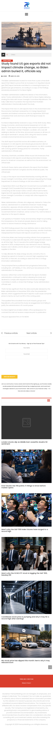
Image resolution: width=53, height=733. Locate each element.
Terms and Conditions (26, 679)
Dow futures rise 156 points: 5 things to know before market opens (23, 487)
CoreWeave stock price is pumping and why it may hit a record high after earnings (25, 618)
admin (5, 76)
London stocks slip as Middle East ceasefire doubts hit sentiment (24, 443)
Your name (26, 350)
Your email (26, 356)
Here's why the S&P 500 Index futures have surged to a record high (24, 530)
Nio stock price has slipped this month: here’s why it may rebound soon (25, 661)
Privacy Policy (26, 683)
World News (7, 60)
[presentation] (26, 364)
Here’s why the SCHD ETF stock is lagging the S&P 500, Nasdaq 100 (24, 574)
